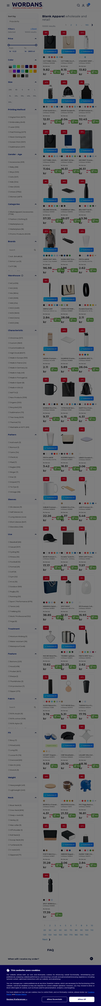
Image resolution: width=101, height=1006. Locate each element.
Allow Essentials (54, 999)
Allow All (82, 999)
